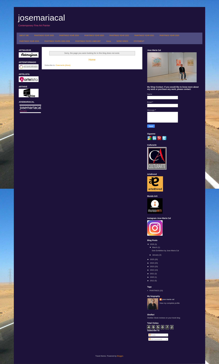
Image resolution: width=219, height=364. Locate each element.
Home (108, 41)
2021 (152, 274)
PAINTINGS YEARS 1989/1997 (88, 41)
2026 (152, 244)
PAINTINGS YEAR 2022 (119, 35)
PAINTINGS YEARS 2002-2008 (57, 41)
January (155, 255)
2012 (152, 281)
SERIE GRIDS (122, 41)
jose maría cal (168, 299)
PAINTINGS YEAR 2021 (144, 35)
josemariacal (41, 17)
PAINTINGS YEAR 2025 (44, 35)
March (155, 247)
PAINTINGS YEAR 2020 (169, 35)
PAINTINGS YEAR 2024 (69, 35)
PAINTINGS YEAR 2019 (29, 41)
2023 (152, 266)
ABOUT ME (24, 35)
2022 (152, 270)
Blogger (120, 356)
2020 (152, 277)
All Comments (155, 339)
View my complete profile (170, 303)
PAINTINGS (154, 290)
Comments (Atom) (63, 65)
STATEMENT (139, 41)
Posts (152, 335)
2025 (152, 259)
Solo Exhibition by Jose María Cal (165, 251)
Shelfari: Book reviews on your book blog (163, 318)
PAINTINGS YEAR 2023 (94, 35)
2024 (152, 263)
